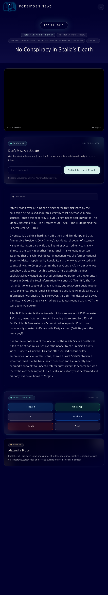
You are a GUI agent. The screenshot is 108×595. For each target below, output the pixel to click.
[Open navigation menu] (101, 7)
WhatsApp (77, 406)
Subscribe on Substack (82, 170)
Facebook (77, 416)
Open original (95, 127)
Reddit (30, 426)
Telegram (30, 406)
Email (77, 426)
